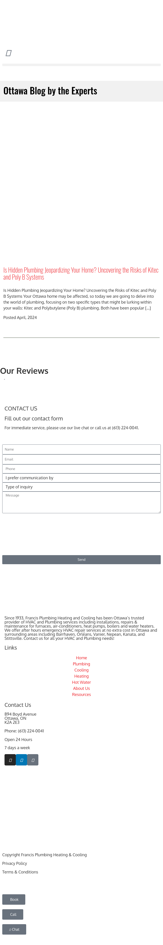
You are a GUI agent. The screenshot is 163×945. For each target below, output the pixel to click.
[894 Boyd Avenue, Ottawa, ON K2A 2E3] (81, 804)
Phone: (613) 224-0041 (24, 730)
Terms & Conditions (20, 871)
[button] (81, 65)
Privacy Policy (14, 863)
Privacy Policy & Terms (138, 548)
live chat (81, 427)
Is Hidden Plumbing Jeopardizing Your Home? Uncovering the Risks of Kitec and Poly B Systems (80, 273)
